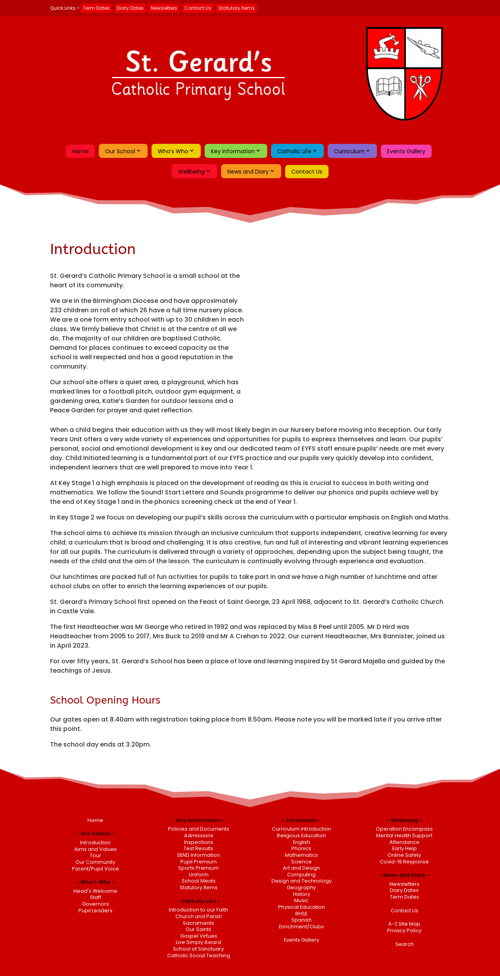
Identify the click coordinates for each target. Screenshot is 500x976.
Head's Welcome (95, 891)
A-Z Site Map (404, 923)
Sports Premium (198, 868)
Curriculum (349, 151)
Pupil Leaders (95, 910)
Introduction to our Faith (198, 909)
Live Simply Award (198, 942)
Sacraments (198, 923)
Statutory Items (236, 8)
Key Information (233, 151)
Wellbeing (191, 172)
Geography (301, 887)
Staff (95, 897)
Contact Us (197, 8)
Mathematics (301, 855)
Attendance (404, 842)
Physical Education (301, 907)
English (301, 842)
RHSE (301, 913)
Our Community (95, 862)
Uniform (199, 874)
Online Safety (404, 855)
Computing (301, 874)
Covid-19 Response (404, 861)
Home (80, 151)
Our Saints (198, 929)
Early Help (404, 848)
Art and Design (301, 868)
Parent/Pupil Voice (95, 868)
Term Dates (96, 8)
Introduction (95, 842)
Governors (95, 904)
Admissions (198, 835)
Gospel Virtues (198, 936)
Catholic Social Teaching (198, 955)
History (301, 894)
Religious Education (301, 835)
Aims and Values (95, 849)
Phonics (301, 848)
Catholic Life (294, 151)
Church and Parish (198, 916)
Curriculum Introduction (301, 829)
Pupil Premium (198, 861)
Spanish (301, 920)
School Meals (199, 881)
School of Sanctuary (198, 949)
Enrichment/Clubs (301, 926)
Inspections (198, 842)
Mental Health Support (404, 835)
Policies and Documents (198, 829)
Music (301, 900)
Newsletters (164, 8)
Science (301, 861)
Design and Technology (301, 881)
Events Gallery (406, 151)
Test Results (198, 848)
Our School (120, 151)
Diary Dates (130, 8)
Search (404, 944)
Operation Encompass (404, 829)
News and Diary (248, 172)
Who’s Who (173, 151)
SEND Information (198, 855)
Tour (95, 855)
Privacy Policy (404, 930)
